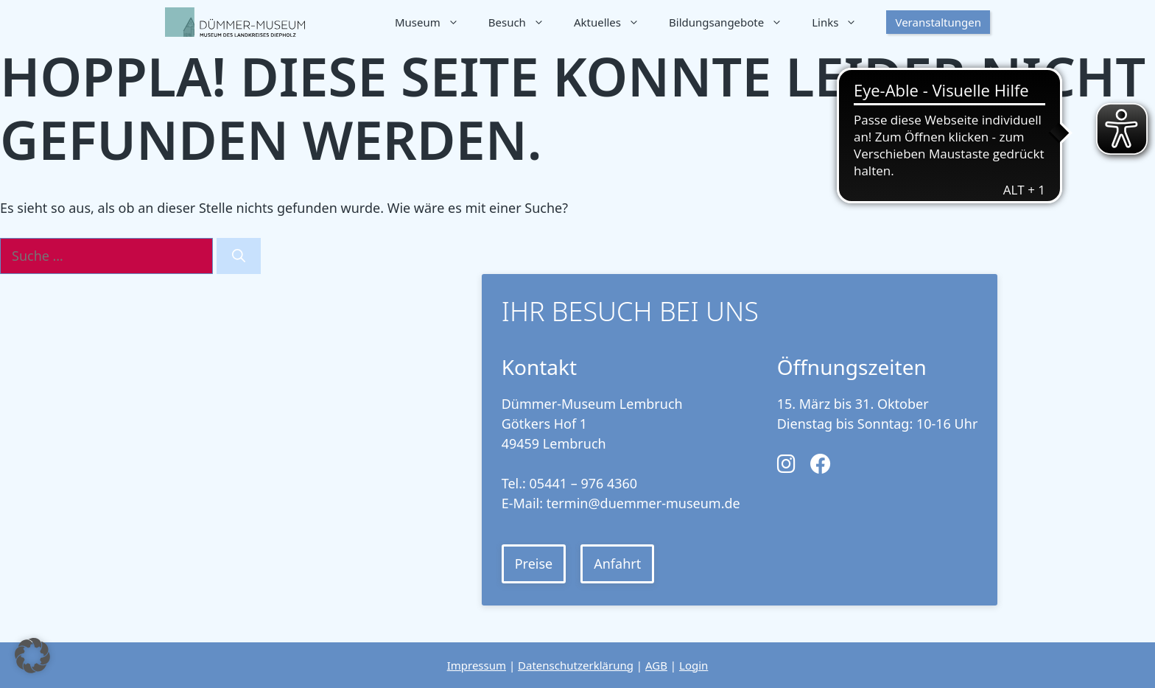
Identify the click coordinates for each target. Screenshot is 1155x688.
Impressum (476, 665)
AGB (656, 665)
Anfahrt (617, 563)
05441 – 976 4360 (584, 483)
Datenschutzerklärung (575, 665)
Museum (434, 22)
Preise (534, 563)
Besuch (523, 22)
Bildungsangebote (733, 22)
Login (693, 665)
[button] (32, 655)
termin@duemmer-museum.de (643, 503)
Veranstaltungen (938, 22)
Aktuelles (614, 22)
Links (841, 22)
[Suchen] (239, 256)
